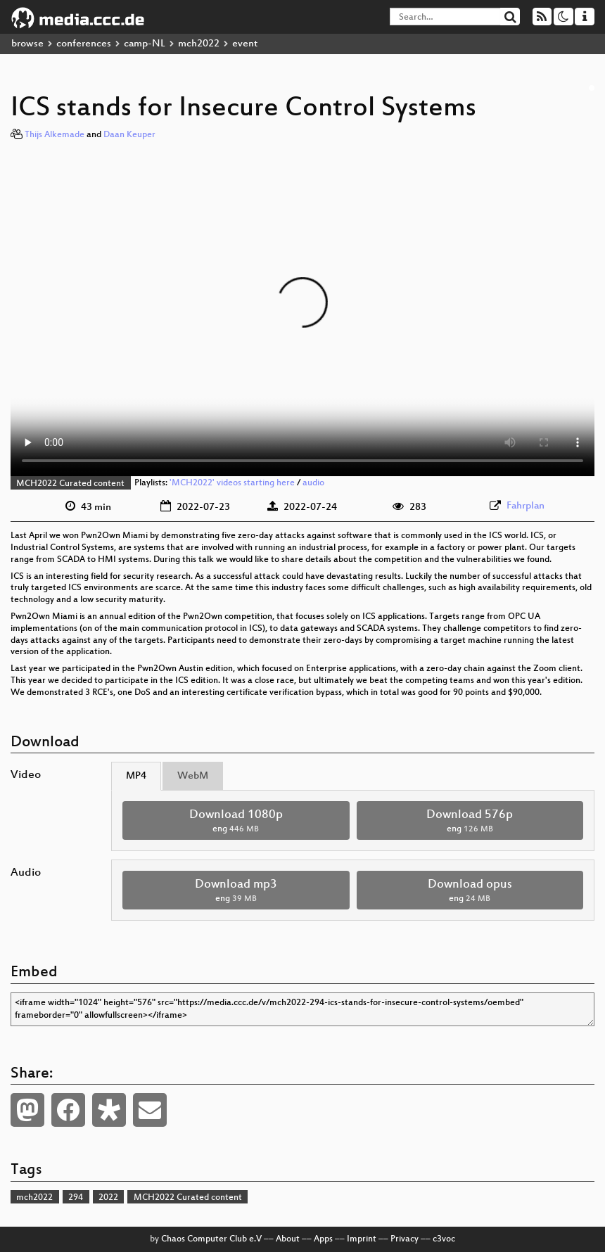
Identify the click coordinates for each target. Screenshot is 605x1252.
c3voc (444, 1239)
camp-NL (144, 44)
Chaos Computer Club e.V (211, 1239)
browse (27, 44)
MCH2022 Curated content (70, 484)
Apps (323, 1239)
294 (75, 1198)
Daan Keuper (129, 135)
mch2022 (198, 44)
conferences (83, 44)
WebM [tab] (192, 776)
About (288, 1239)
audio (313, 484)
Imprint (361, 1239)
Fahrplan (525, 506)
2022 (108, 1198)
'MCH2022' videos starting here (232, 484)
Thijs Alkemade (54, 135)
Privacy (404, 1239)
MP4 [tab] (136, 776)
